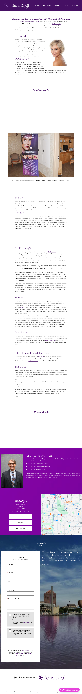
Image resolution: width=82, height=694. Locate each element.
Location (57, 5)
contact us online (33, 360)
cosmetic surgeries (24, 21)
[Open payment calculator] (69, 690)
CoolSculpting (52, 252)
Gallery (37, 5)
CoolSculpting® (56, 23)
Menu (75, 5)
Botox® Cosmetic (24, 332)
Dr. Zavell (41, 356)
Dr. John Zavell (30, 459)
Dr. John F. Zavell (34, 21)
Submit (20, 642)
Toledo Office (20, 501)
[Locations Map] (61, 514)
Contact (66, 5)
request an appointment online (34, 477)
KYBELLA (22, 307)
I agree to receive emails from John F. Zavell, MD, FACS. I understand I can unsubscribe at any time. (21, 632)
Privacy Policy (26, 622)
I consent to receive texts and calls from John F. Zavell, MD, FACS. (22, 619)
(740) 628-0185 (53, 477)
